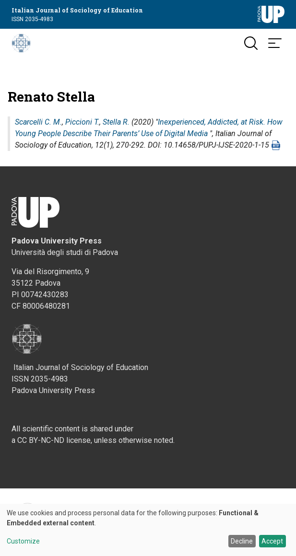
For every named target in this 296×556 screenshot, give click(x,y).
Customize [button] (23, 541)
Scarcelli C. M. (38, 122)
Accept (272, 541)
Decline (242, 541)
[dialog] (148, 530)
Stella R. (116, 122)
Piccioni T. (82, 122)
